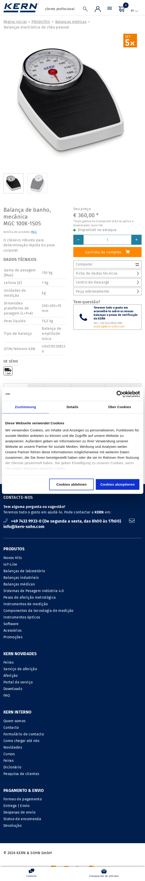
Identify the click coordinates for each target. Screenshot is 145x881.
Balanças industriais (21, 577)
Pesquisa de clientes (92, 715)
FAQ (6, 695)
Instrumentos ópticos (21, 617)
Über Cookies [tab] (119, 407)
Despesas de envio (19, 754)
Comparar (107, 264)
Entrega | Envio (16, 747)
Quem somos (85, 662)
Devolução (12, 767)
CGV (75, 824)
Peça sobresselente (107, 291)
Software (11, 624)
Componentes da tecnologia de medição (38, 610)
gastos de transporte (97, 857)
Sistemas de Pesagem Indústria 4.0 (33, 591)
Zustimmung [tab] (25, 407)
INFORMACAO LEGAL (51, 824)
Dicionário (83, 708)
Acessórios (12, 630)
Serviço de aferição (20, 669)
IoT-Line (10, 564)
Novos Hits (12, 558)
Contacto (82, 669)
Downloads (12, 689)
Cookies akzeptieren (117, 484)
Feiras (8, 662)
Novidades (83, 689)
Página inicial (15, 22)
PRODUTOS (41, 22)
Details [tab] (72, 407)
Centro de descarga (107, 282)
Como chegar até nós (92, 682)
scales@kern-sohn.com (109, 326)
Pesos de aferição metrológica (29, 597)
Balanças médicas (71, 22)
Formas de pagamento (22, 741)
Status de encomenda (22, 760)
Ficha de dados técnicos (107, 273)
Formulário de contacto (94, 675)
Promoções (12, 637)
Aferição (10, 675)
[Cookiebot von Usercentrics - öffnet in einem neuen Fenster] (120, 394)
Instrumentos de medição (25, 604)
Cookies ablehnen (71, 484)
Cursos (79, 695)
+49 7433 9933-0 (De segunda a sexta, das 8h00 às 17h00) (62, 521)
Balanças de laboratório (24, 571)
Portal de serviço (18, 682)
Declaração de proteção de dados (112, 824)
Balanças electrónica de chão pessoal (36, 27)
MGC (34, 232)
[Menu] (109, 9)
